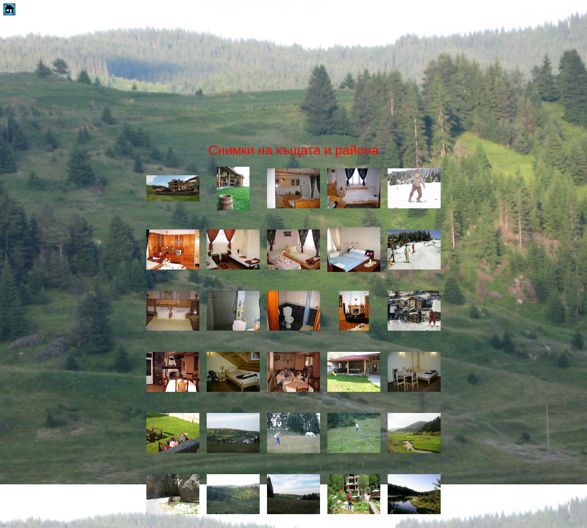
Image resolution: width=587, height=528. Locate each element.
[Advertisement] (293, 79)
